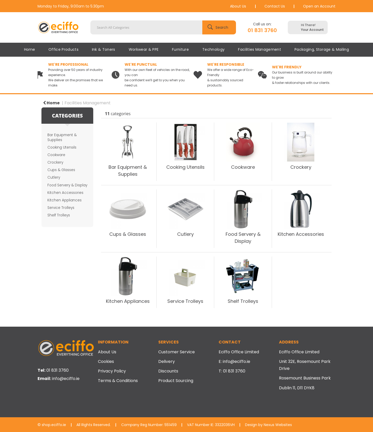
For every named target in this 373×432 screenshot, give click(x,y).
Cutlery (53, 177)
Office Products (63, 49)
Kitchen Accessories (65, 192)
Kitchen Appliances (64, 200)
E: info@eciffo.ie (234, 361)
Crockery (55, 162)
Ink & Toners (103, 49)
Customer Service (176, 352)
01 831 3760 (262, 30)
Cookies (106, 361)
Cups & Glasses (61, 169)
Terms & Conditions (118, 381)
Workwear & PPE (144, 49)
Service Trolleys (60, 207)
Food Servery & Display (67, 185)
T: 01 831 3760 (232, 371)
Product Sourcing (175, 381)
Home (29, 49)
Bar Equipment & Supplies (62, 137)
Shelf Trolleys (58, 215)
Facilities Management (259, 49)
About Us (238, 6)
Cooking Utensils (61, 147)
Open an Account (319, 6)
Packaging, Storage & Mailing (322, 49)
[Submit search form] (219, 27)
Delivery (166, 361)
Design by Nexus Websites (268, 424)
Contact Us (274, 6)
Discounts (168, 371)
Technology (213, 49)
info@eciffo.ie (66, 379)
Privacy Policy (112, 371)
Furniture (180, 49)
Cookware (56, 154)
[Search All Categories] (163, 27)
